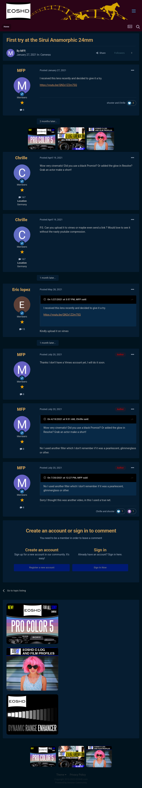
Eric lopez (21, 289)
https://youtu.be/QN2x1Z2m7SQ (58, 85)
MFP (22, 50)
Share (101, 53)
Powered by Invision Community (71, 782)
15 (22, 329)
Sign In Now (100, 567)
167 (22, 197)
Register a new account (41, 567)
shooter (110, 103)
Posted (53, 70)
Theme (61, 774)
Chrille (122, 103)
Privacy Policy (78, 774)
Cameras (45, 54)
